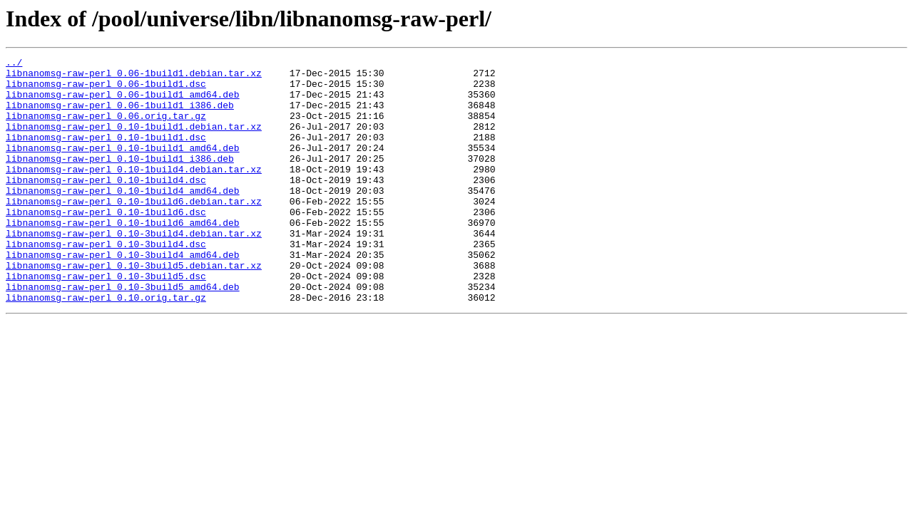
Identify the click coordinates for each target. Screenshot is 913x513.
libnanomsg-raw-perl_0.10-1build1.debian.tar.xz (134, 141)
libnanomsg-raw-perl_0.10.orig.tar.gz (106, 346)
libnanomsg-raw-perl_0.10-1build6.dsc (106, 243)
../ (14, 64)
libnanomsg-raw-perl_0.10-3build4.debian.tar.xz (134, 269)
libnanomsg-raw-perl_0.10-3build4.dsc (106, 282)
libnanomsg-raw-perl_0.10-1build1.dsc (106, 153)
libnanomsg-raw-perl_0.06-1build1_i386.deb (120, 115)
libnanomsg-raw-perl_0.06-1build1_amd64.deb (123, 102)
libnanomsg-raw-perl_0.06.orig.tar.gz (106, 128)
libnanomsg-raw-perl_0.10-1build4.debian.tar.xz (134, 192)
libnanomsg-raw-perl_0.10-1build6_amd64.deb (123, 256)
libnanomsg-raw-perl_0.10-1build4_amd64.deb (123, 218)
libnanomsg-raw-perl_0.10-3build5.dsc (106, 320)
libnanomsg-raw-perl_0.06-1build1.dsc (106, 89)
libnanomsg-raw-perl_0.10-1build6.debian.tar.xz (134, 230)
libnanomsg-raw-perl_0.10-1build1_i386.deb (120, 179)
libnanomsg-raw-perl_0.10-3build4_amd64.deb (123, 295)
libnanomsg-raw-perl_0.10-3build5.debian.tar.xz (134, 307)
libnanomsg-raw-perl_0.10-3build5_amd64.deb (123, 333)
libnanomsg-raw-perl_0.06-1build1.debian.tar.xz (134, 77)
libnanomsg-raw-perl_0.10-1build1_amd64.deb (123, 166)
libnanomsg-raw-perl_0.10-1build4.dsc (106, 205)
